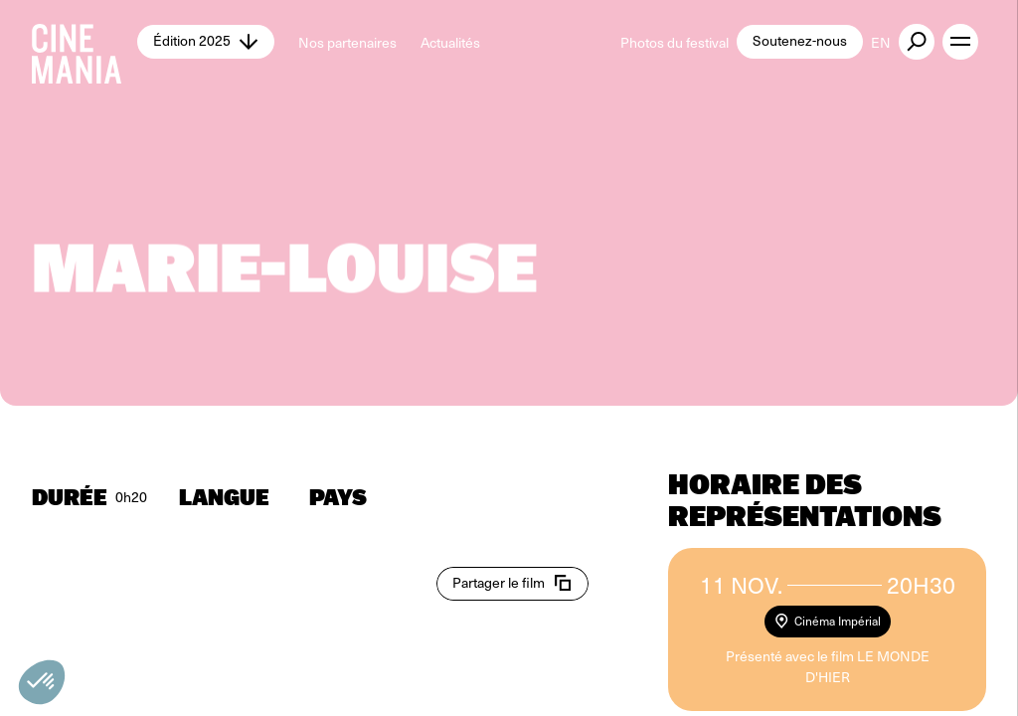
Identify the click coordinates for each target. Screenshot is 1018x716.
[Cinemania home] (84, 42)
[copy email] (512, 584)
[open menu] (960, 42)
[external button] (916, 42)
